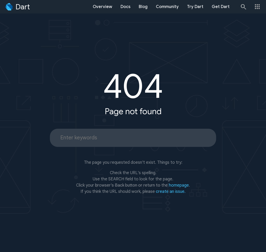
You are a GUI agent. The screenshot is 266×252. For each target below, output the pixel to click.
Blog (143, 6)
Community (167, 6)
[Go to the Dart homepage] (17, 6)
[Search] (243, 7)
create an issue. (170, 191)
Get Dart (221, 6)
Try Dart (195, 6)
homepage (179, 185)
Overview (102, 6)
